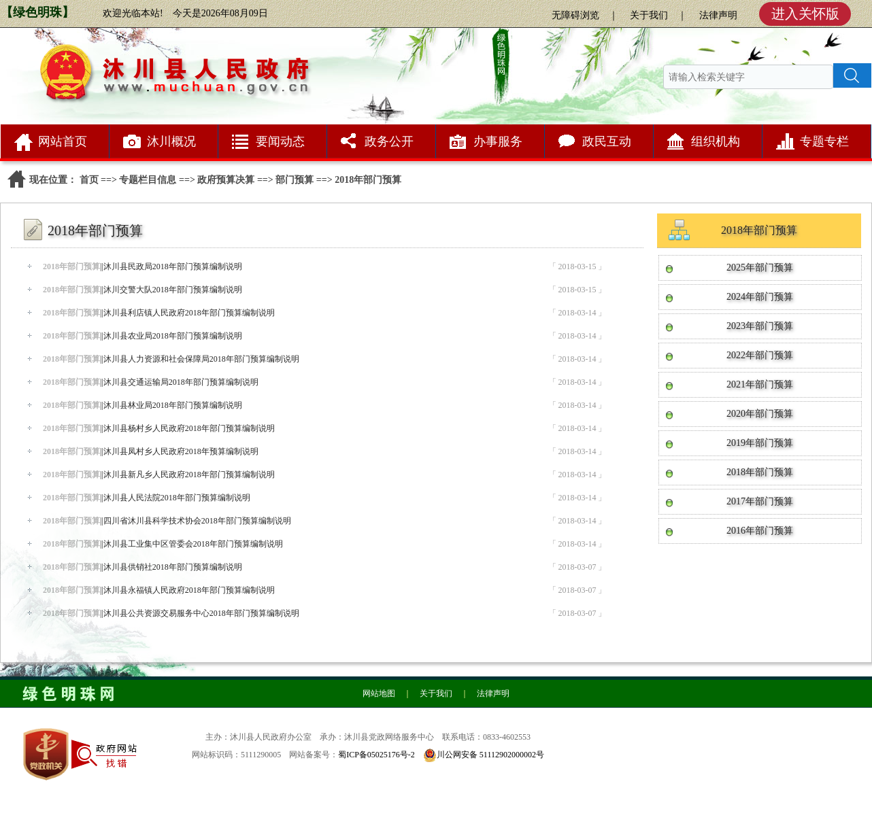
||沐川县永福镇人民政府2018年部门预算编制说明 (159, 590)
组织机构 (715, 141)
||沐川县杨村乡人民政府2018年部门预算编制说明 (159, 428)
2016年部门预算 (759, 531)
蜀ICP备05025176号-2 (376, 754)
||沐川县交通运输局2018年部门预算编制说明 (150, 382)
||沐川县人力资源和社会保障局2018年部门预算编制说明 (171, 359)
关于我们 (649, 15)
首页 (89, 180)
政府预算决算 (225, 180)
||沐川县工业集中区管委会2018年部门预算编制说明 (163, 544)
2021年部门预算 (759, 384)
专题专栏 (824, 141)
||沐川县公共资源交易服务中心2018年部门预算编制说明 (171, 613)
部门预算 (294, 180)
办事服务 (497, 141)
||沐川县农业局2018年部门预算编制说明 (142, 336)
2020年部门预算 (759, 414)
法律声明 (718, 15)
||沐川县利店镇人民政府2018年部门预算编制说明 (159, 312)
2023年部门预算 (759, 326)
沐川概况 (171, 141)
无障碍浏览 (575, 15)
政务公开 (389, 141)
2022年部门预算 (759, 355)
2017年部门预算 (759, 501)
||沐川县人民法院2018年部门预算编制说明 (146, 497)
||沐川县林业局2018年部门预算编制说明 (142, 405)
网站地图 (379, 693)
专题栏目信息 (147, 180)
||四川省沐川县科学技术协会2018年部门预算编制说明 (167, 521)
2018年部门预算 (759, 472)
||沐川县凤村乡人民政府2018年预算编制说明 (150, 451)
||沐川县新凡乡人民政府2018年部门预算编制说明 (159, 474)
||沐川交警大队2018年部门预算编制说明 (142, 289)
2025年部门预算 (759, 267)
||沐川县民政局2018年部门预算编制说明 (142, 266)
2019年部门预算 (759, 443)
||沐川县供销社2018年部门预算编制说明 (142, 567)
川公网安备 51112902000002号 (490, 754)
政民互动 (606, 141)
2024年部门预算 (759, 297)
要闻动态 (280, 141)
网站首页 (62, 141)
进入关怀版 (805, 13)
